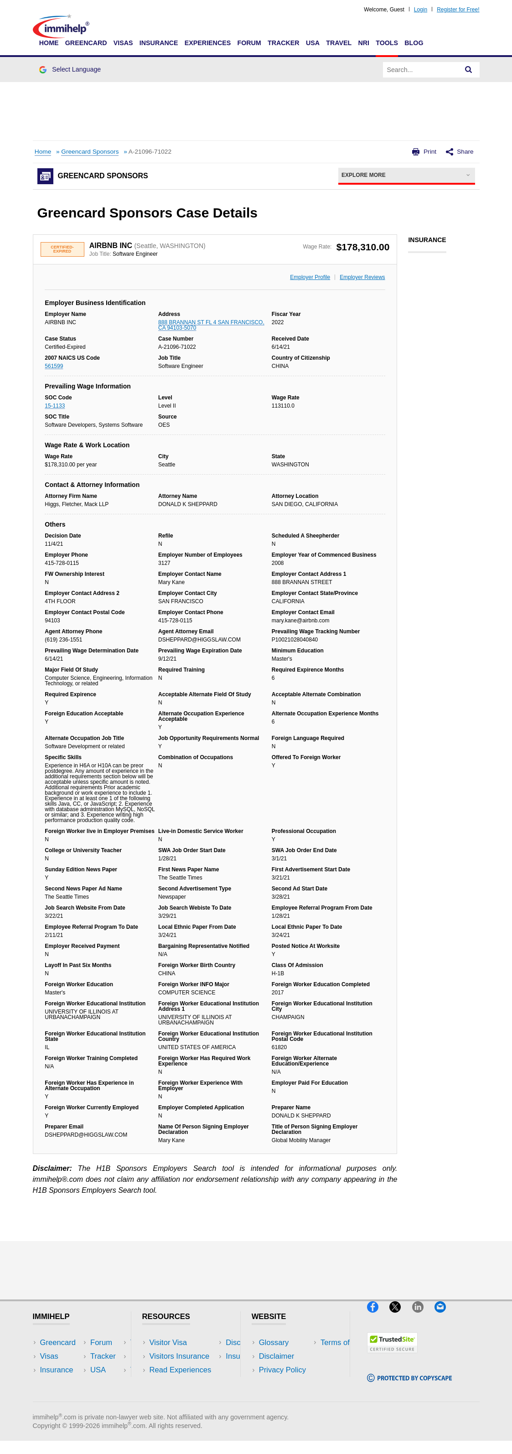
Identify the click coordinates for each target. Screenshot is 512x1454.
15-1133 (55, 406)
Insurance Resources (185, 1397)
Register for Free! (458, 9)
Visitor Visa (168, 1342)
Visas (123, 43)
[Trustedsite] (392, 1357)
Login (420, 9)
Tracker (284, 43)
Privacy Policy (282, 1370)
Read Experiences (181, 1370)
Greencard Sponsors (90, 151)
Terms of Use (281, 1383)
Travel (339, 43)
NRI (363, 43)
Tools (387, 43)
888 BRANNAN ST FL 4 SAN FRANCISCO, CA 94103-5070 (211, 325)
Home (49, 43)
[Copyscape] (409, 1386)
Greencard (86, 43)
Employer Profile (310, 277)
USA (313, 43)
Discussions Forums (184, 1383)
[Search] (469, 70)
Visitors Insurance (180, 1356)
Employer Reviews (362, 277)
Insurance (159, 43)
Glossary (274, 1342)
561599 (54, 366)
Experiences (208, 43)
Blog (413, 43)
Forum (249, 43)
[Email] (444, 1316)
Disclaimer (277, 1356)
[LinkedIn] (423, 1316)
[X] (400, 1316)
